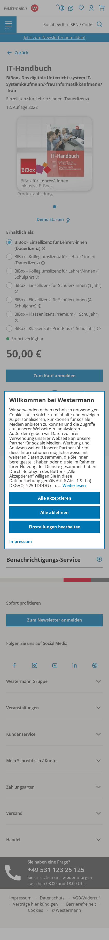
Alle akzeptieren (54, 498)
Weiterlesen (74, 485)
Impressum (20, 541)
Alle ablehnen (54, 512)
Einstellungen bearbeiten (55, 527)
